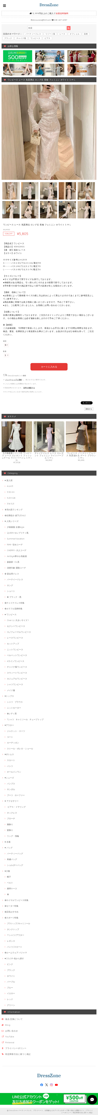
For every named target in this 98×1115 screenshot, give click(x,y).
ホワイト (11, 975)
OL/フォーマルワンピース (19, 631)
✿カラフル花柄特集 (13, 608)
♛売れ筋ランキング (14, 509)
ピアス (47, 38)
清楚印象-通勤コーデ (16, 567)
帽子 (9, 876)
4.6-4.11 (10, 486)
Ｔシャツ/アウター (15, 935)
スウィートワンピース (17, 672)
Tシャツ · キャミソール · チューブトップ (25, 719)
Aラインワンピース (15, 661)
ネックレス (12, 812)
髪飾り (10, 830)
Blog (7, 1024)
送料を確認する (29, 387)
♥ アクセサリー (12, 801)
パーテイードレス (15, 579)
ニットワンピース (15, 649)
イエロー (11, 993)
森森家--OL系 (13, 562)
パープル (11, 981)
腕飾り (10, 824)
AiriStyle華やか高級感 (17, 556)
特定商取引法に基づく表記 (18, 1054)
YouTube (9, 1036)
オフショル (74, 34)
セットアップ (13, 643)
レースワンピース (15, 637)
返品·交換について (14, 1018)
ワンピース (35, 38)
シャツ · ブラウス (15, 701)
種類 (4, 341)
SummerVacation (15, 538)
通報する (88, 409)
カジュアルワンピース (17, 678)
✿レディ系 (12, 713)
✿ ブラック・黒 (14, 596)
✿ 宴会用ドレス (12, 573)
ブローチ (11, 818)
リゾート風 (50, 34)
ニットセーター (14, 707)
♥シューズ (9, 777)
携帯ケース (12, 888)
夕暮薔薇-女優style (15, 526)
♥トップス (9, 696)
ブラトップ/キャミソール (18, 923)
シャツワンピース (15, 684)
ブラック (8, 38)
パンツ (10, 766)
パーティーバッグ (15, 853)
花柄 (86, 34)
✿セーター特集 (11, 905)
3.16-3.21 (10, 503)
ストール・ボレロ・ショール (20, 748)
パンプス (11, 783)
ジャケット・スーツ (16, 730)
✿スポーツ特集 (11, 917)
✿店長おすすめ (11, 911)
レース (62, 34)
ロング (10, 585)
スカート (11, 760)
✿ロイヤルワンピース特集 (16, 900)
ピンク (10, 964)
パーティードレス (33, 34)
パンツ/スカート (14, 946)
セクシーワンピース (16, 626)
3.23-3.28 (11, 497)
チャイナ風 (21, 38)
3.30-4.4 (10, 491)
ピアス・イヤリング (16, 806)
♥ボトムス (9, 754)
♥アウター (9, 725)
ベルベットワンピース (17, 655)
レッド (10, 999)
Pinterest (9, 1042)
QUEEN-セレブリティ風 (17, 532)
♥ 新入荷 (9, 480)
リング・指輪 (13, 835)
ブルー (10, 987)
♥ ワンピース (11, 614)
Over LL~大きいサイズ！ (18, 620)
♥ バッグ (9, 847)
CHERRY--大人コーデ (16, 550)
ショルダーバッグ (15, 865)
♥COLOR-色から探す (14, 958)
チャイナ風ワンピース (17, 666)
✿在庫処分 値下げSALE (15, 515)
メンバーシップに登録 (13, 379)
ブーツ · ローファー (16, 795)
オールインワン (14, 771)
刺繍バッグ (12, 859)
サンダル (11, 789)
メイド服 (11, 690)
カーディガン (13, 742)
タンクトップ (13, 929)
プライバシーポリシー (15, 1048)
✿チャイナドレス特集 (14, 602)
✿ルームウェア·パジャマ (16, 952)
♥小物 (7, 870)
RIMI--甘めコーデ (15, 544)
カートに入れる (49, 366)
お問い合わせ (11, 1030)
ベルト (10, 882)
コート (10, 736)
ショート (11, 591)
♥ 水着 (8, 841)
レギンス (11, 940)
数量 (4, 351)
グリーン (11, 1005)
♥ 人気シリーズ (12, 521)
